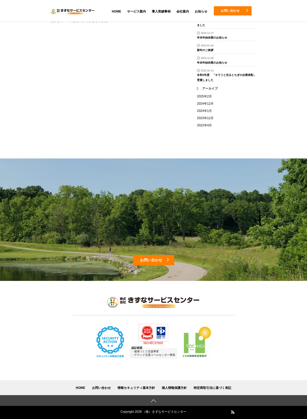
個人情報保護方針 (174, 387)
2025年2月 (204, 96)
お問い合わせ (101, 387)
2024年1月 (204, 110)
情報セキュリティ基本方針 (136, 387)
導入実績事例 (161, 11)
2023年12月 (205, 118)
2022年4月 (204, 125)
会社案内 (182, 11)
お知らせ (201, 11)
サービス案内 (136, 11)
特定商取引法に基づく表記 (212, 387)
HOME (116, 11)
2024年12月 (205, 103)
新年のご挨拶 (205, 50)
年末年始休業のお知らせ (212, 37)
